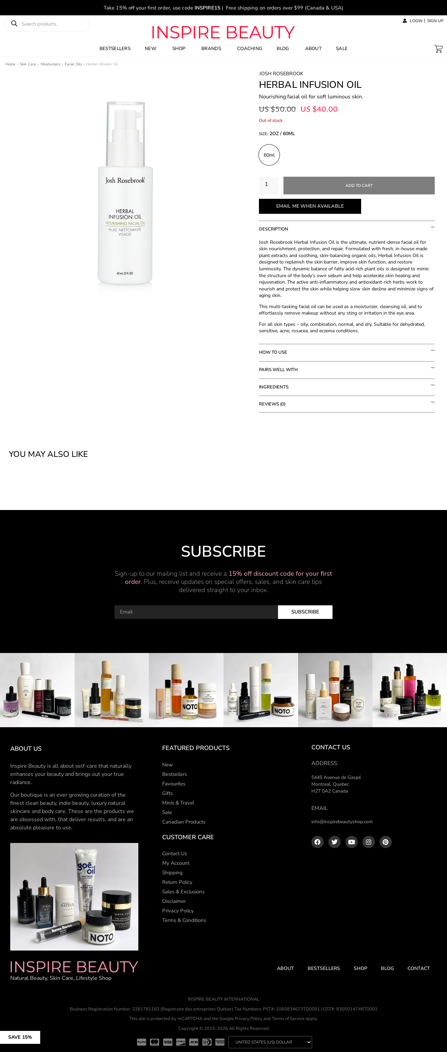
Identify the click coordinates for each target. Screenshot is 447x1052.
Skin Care (28, 64)
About (285, 968)
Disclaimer (174, 901)
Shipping (172, 872)
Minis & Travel (178, 802)
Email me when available (310, 206)
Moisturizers (50, 64)
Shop (360, 968)
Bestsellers (174, 774)
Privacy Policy (178, 910)
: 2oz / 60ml (281, 134)
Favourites (173, 783)
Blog (387, 968)
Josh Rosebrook (281, 73)
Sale (167, 812)
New (167, 764)
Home (10, 64)
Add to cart (359, 185)
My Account (175, 863)
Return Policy (177, 882)
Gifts (167, 793)
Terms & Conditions (184, 920)
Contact (418, 968)
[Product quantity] (269, 186)
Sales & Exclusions (183, 891)
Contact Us (174, 853)
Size (277, 134)
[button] (45, 1034)
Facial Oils (73, 64)
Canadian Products (183, 821)
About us (26, 749)
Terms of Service (288, 1019)
